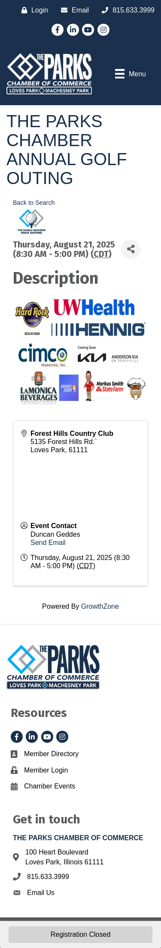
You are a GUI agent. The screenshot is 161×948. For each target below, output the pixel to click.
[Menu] (130, 74)
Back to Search (34, 202)
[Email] (73, 10)
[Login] (32, 10)
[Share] (130, 249)
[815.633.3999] (126, 10)
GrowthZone (100, 606)
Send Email (48, 542)
